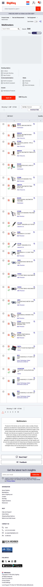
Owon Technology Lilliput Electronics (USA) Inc (23, 361)
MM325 (19, 133)
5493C (19, 287)
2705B (19, 177)
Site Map (4, 498)
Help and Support (6, 512)
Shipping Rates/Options (8, 516)
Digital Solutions (6, 500)
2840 (19, 260)
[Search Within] (9, 28)
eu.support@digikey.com (10, 533)
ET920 (19, 141)
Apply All (8, 98)
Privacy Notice (11, 481)
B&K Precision (20, 181)
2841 (18, 300)
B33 (18, 355)
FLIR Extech (20, 127)
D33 (18, 378)
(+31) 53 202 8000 (8, 530)
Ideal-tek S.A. (20, 226)
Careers (4, 496)
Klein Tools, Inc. (21, 138)
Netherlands (6, 572)
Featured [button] (27, 107)
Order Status (5, 514)
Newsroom (5, 503)
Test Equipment (31, 17)
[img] (11, 3)
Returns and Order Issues (8, 518)
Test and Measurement (18, 17)
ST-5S (19, 243)
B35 (18, 391)
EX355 (19, 198)
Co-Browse (6, 536)
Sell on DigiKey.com (7, 494)
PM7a (19, 346)
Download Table (34, 109)
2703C (19, 313)
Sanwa (19, 350)
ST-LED (19, 223)
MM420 (19, 151)
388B (18, 232)
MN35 (19, 124)
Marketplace (5, 492)
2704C (19, 321)
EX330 (19, 164)
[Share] (40, 21)
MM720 (19, 185)
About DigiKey (6, 490)
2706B (19, 333)
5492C (19, 274)
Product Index (5, 17)
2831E (19, 251)
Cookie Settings (6, 582)
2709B (19, 211)
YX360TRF (20, 368)
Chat (5, 528)
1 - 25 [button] (9, 107)
